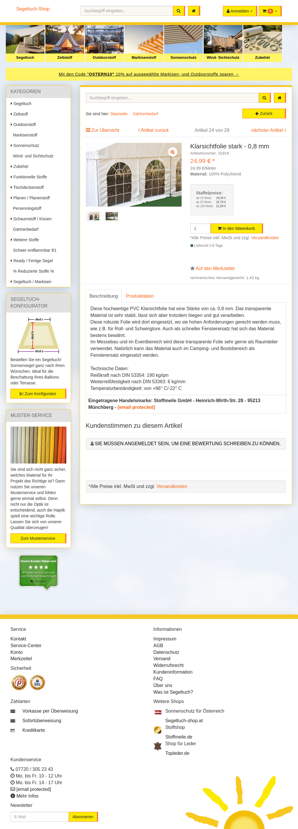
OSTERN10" (102, 74)
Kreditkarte (33, 730)
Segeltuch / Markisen (31, 281)
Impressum (164, 638)
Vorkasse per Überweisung (50, 711)
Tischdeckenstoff (27, 187)
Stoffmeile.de (178, 736)
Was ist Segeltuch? (173, 692)
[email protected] (136, 407)
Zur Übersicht (105, 130)
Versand (162, 658)
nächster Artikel (267, 130)
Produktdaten (140, 296)
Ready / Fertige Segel (32, 260)
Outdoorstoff (104, 57)
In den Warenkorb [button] (236, 228)
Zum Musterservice (38, 538)
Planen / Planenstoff (30, 198)
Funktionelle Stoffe (29, 177)
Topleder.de (177, 753)
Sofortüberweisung (41, 720)
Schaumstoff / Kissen (31, 218)
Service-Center (26, 645)
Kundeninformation (172, 672)
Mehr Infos (27, 796)
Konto (16, 652)
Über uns (162, 685)
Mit (62, 74)
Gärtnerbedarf (24, 229)
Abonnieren (82, 816)
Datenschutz (166, 652)
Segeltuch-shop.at (184, 720)
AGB (158, 645)
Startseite (118, 113)
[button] (270, 11)
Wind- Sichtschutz (223, 57)
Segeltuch (25, 57)
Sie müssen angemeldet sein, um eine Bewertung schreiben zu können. (188, 443)
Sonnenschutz (183, 57)
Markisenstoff (144, 57)
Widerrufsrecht (168, 665)
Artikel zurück (155, 130)
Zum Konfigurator (37, 393)
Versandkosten (265, 237)
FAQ (158, 678)
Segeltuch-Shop (32, 8)
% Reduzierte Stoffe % (32, 271)
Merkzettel (21, 658)
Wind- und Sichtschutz (32, 156)
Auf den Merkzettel (215, 268)
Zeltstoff (64, 57)
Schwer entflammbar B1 (33, 250)
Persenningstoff (26, 208)
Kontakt (18, 638)
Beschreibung (104, 296)
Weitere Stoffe (25, 239)
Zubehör (262, 57)
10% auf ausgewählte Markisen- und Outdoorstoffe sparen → (177, 74)
